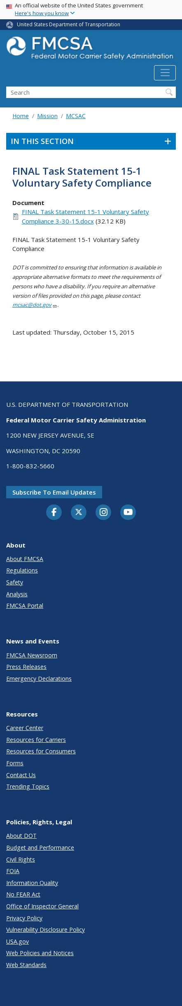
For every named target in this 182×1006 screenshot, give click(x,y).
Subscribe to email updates (54, 492)
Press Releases (26, 667)
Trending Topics (27, 786)
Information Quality (32, 883)
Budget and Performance (40, 847)
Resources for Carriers (36, 740)
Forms (14, 763)
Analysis (17, 594)
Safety (14, 582)
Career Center (24, 728)
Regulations (22, 570)
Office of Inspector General (42, 906)
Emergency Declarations (39, 678)
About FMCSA (24, 559)
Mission (47, 116)
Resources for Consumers (41, 751)
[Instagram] (103, 513)
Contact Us (21, 775)
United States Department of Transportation (68, 24)
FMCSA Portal (24, 605)
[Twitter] (78, 512)
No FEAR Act (23, 894)
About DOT (21, 835)
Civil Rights (20, 859)
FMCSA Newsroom (31, 655)
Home (20, 116)
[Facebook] (54, 513)
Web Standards (26, 965)
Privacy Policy (24, 918)
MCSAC (76, 116)
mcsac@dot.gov (34, 304)
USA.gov (17, 941)
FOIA (12, 871)
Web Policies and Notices (40, 953)
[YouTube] (128, 513)
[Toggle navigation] (165, 73)
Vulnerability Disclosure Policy (45, 929)
